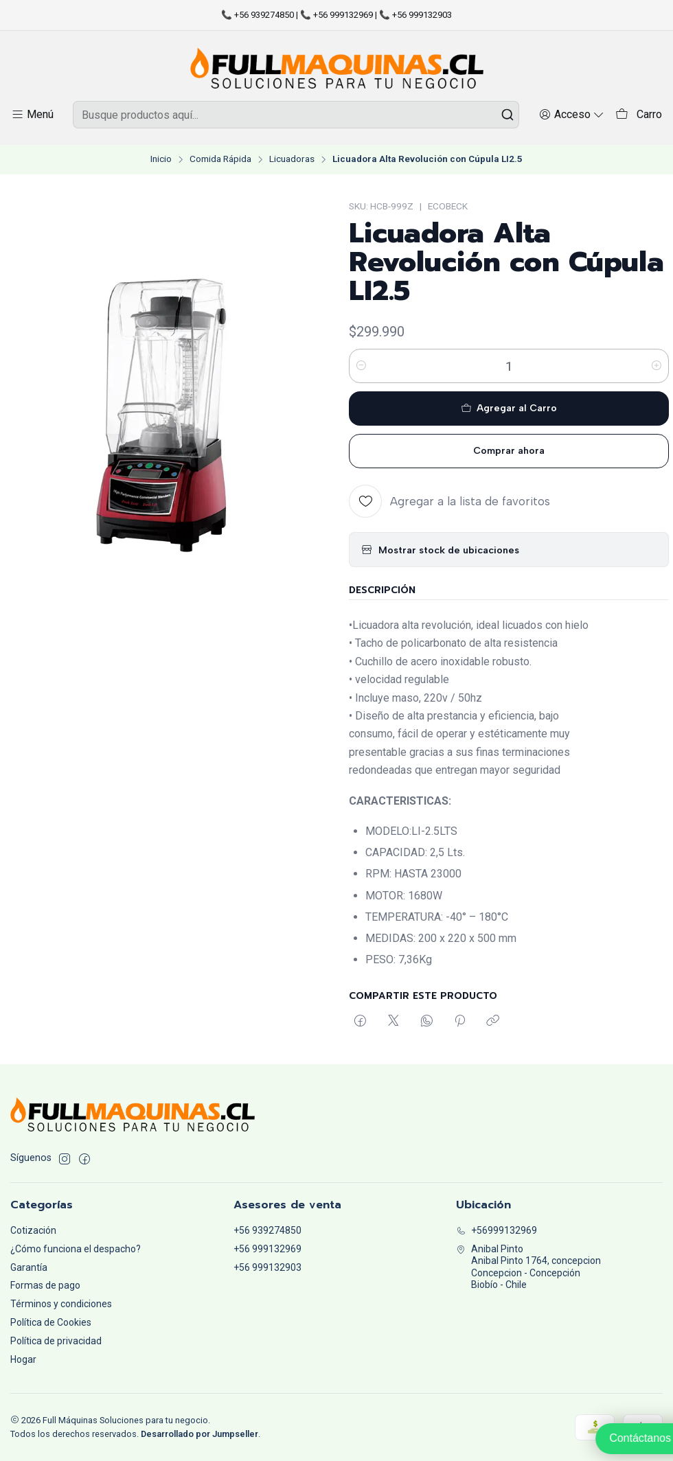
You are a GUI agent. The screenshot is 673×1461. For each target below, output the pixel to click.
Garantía (28, 1267)
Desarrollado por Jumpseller (199, 1434)
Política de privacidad (56, 1340)
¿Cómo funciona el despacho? (75, 1248)
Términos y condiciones (61, 1303)
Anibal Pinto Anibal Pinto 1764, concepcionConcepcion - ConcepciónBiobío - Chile (528, 1267)
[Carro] (639, 115)
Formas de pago (45, 1285)
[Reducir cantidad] (361, 365)
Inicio (161, 159)
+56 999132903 (267, 1267)
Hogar (23, 1359)
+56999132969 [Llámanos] (496, 1230)
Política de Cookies (50, 1322)
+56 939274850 (267, 1230)
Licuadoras (292, 159)
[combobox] (296, 114)
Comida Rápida (220, 159)
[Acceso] (572, 114)
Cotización (33, 1230)
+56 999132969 (267, 1248)
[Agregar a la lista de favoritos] (449, 501)
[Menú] (32, 114)
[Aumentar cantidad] (656, 365)
